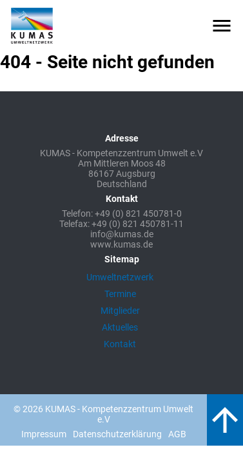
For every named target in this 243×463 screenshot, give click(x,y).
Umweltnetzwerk (119, 277)
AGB (177, 434)
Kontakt (120, 344)
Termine (120, 294)
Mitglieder (120, 310)
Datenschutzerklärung (117, 434)
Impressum (43, 434)
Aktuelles (120, 327)
